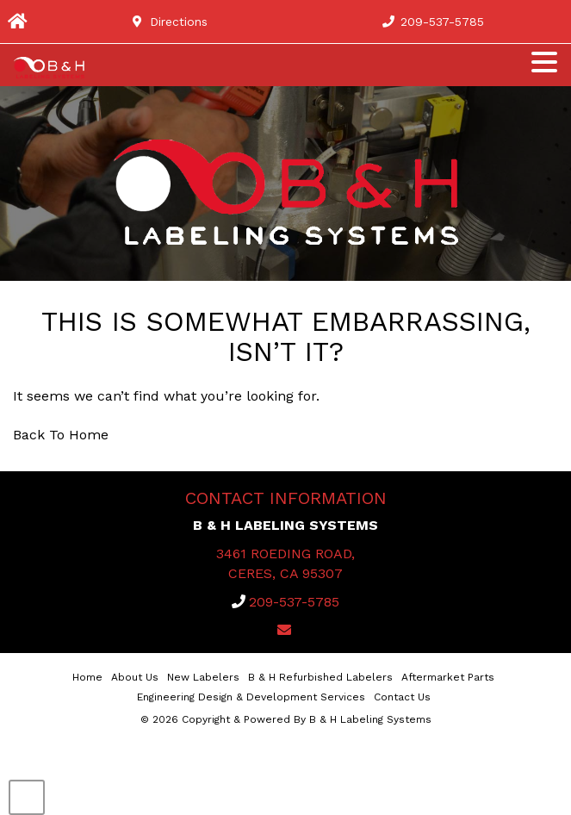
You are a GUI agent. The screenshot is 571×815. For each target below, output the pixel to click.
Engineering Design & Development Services (251, 697)
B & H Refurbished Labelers (320, 677)
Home (87, 677)
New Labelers (203, 677)
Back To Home (61, 434)
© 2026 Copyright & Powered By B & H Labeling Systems (285, 719)
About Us (134, 677)
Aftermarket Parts (447, 677)
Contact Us (402, 697)
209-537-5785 (294, 602)
